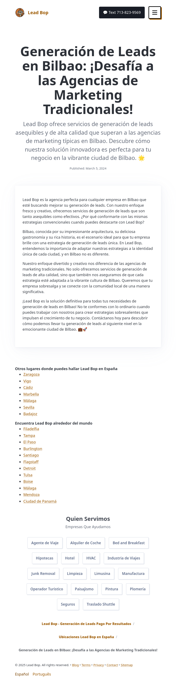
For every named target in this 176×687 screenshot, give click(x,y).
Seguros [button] (67, 606)
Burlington (32, 448)
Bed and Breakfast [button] (130, 542)
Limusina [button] (102, 574)
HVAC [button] (91, 558)
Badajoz (30, 413)
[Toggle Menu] (154, 12)
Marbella (31, 394)
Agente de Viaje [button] (43, 542)
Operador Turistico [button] (45, 590)
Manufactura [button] (135, 574)
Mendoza (31, 494)
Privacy (98, 667)
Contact (112, 667)
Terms (86, 667)
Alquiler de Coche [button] (86, 542)
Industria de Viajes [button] (125, 558)
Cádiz (28, 387)
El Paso (29, 441)
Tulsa (28, 474)
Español (22, 676)
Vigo (27, 380)
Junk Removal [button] (41, 574)
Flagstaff (31, 461)
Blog (75, 667)
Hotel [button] (69, 558)
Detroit (29, 468)
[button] (121, 12)
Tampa (29, 435)
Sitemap (127, 667)
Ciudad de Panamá (40, 501)
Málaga (29, 400)
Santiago (31, 455)
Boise (28, 481)
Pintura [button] (112, 590)
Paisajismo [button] (84, 590)
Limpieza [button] (74, 574)
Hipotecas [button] (43, 558)
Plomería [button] (140, 590)
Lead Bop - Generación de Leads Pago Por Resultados (86, 626)
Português (42, 676)
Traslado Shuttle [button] (101, 606)
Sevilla (28, 407)
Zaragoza (31, 374)
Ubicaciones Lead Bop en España (86, 639)
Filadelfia (31, 428)
